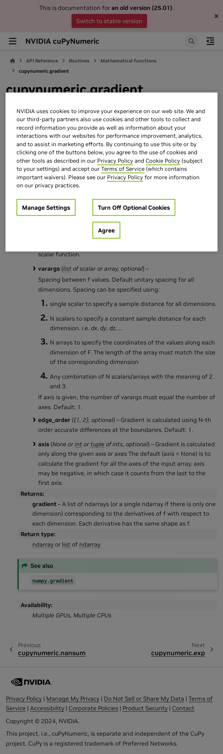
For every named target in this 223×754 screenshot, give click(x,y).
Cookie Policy (163, 160)
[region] (111, 172)
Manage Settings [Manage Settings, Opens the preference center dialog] (46, 207)
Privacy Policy (115, 160)
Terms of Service (123, 168)
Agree (106, 230)
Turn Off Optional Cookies (134, 207)
